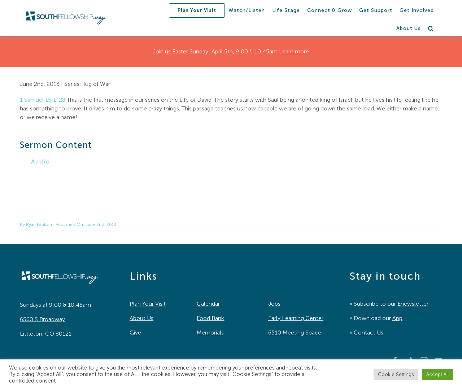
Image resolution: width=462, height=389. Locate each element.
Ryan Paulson (39, 224)
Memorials (210, 332)
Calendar (208, 303)
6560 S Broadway (42, 319)
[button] (430, 28)
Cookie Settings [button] (396, 374)
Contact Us (368, 332)
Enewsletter (412, 303)
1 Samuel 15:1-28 (42, 99)
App (397, 318)
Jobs (274, 303)
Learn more (294, 51)
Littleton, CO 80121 (45, 333)
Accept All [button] (437, 374)
